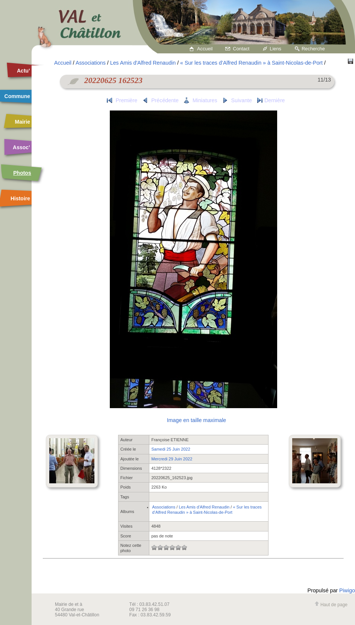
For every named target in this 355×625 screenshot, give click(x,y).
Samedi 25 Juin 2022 (170, 449)
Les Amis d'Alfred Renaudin (143, 63)
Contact (241, 48)
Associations (91, 63)
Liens (275, 48)
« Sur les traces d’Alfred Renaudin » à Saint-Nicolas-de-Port (251, 63)
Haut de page (330, 604)
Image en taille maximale (196, 420)
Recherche (313, 48)
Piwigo (347, 590)
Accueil (204, 48)
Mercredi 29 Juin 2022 (171, 459)
